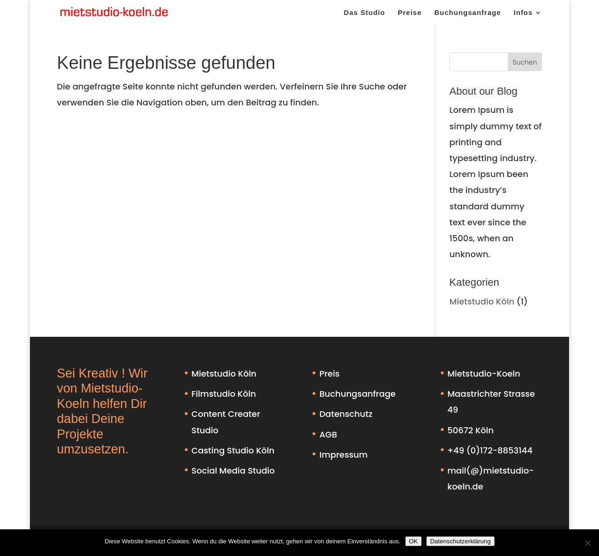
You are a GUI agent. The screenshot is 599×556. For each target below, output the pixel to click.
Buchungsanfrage (467, 12)
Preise (410, 12)
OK (413, 541)
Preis (329, 373)
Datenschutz (345, 414)
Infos (523, 12)
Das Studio (364, 12)
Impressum (343, 454)
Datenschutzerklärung (460, 541)
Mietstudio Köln (481, 301)
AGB (328, 434)
